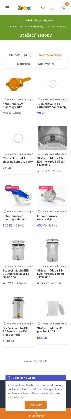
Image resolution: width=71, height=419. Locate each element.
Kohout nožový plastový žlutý (13, 105)
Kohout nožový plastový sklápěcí (14, 218)
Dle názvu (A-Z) (20, 55)
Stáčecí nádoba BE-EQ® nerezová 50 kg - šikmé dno (51, 274)
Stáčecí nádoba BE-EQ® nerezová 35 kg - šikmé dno (17, 274)
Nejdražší (23, 64)
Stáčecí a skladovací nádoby (26, 26)
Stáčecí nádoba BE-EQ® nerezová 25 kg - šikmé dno (51, 162)
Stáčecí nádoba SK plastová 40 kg (49, 330)
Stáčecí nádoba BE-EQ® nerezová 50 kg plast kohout (16, 331)
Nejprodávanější (50, 55)
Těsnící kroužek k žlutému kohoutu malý (51, 105)
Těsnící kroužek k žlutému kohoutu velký (18, 160)
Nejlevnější (46, 64)
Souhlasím (35, 405)
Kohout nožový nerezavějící (47, 218)
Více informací (17, 397)
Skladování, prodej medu (39, 20)
